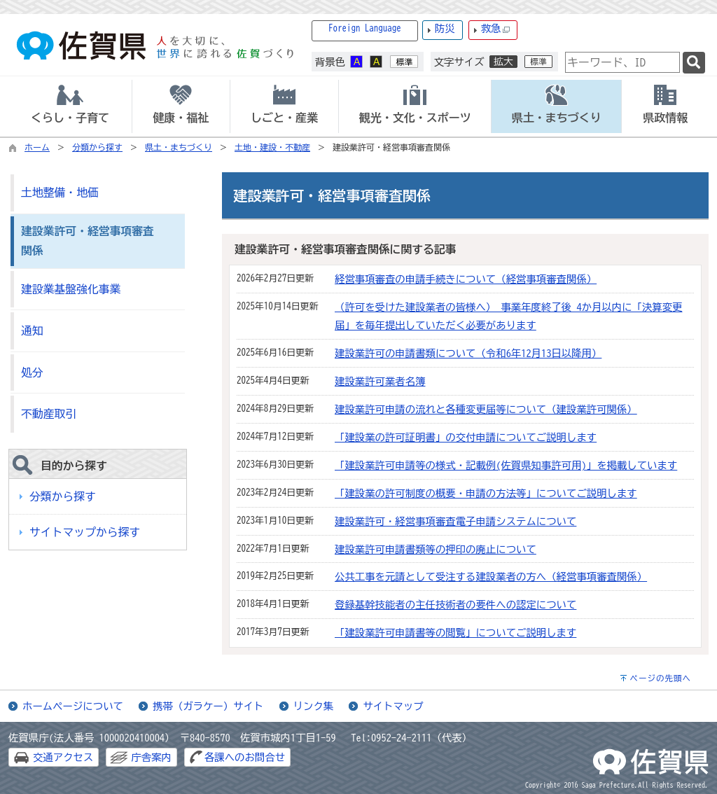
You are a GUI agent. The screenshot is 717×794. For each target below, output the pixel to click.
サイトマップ (393, 706)
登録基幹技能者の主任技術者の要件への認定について (455, 604)
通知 (32, 330)
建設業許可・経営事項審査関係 (87, 241)
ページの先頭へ (660, 678)
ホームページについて (72, 706)
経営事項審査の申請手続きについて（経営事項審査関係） (466, 279)
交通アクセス (63, 757)
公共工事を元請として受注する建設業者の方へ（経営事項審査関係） (491, 576)
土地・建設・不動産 (272, 147)
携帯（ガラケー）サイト (208, 706)
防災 (445, 28)
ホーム (37, 147)
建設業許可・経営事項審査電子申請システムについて (455, 521)
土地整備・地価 (60, 192)
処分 (32, 372)
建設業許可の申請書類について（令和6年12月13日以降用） (468, 353)
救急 (495, 29)
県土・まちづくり (178, 147)
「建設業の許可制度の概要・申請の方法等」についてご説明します (486, 493)
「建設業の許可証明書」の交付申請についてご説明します (466, 437)
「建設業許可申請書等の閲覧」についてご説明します (455, 632)
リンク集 (313, 706)
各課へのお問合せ (244, 757)
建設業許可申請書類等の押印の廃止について (435, 549)
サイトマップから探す (84, 532)
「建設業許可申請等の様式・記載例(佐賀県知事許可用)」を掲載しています (506, 465)
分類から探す (97, 147)
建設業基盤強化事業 (70, 289)
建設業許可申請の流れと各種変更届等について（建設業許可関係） (486, 409)
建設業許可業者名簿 (380, 381)
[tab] (70, 106)
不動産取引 (48, 413)
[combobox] (622, 62)
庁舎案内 (151, 757)
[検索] (694, 63)
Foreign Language (364, 28)
